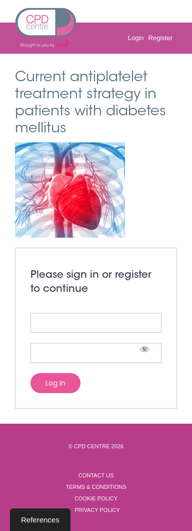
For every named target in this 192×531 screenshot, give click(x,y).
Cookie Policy (96, 498)
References (40, 519)
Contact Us (96, 475)
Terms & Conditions (96, 487)
